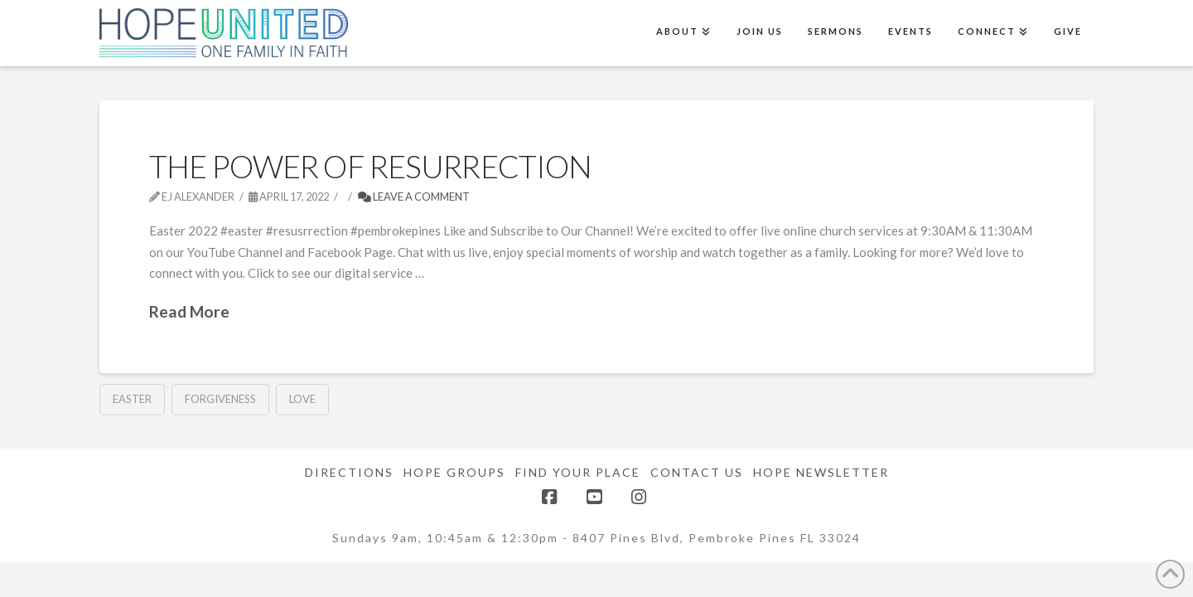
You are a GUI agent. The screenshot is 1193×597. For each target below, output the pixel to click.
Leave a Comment (414, 196)
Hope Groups (454, 472)
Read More (189, 311)
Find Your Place (577, 472)
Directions (349, 472)
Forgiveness (220, 398)
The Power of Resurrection (370, 166)
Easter (132, 398)
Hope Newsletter (821, 472)
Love (302, 398)
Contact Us (696, 472)
